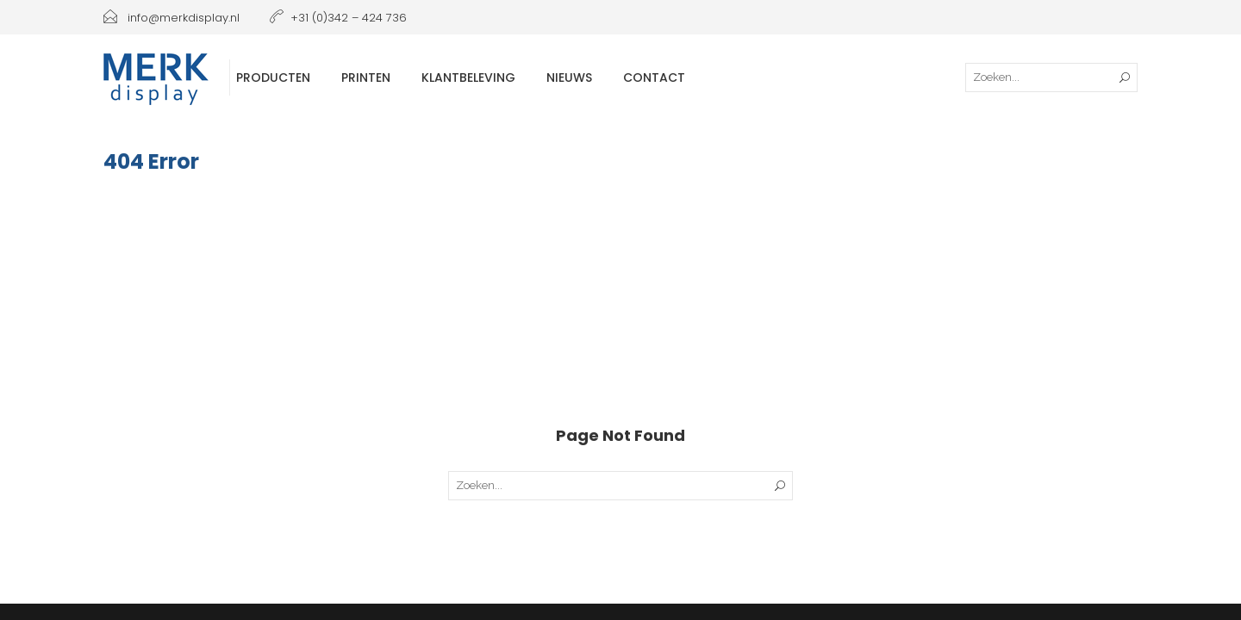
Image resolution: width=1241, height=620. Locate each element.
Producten (273, 77)
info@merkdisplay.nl (171, 17)
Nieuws (569, 77)
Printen (365, 77)
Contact (654, 77)
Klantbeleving (468, 77)
